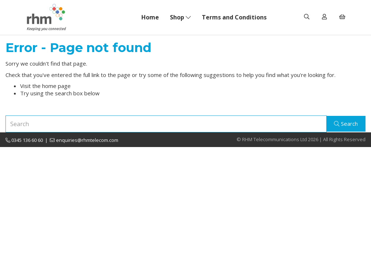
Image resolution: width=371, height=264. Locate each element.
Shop (180, 17)
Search (346, 123)
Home (150, 17)
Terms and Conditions (234, 17)
